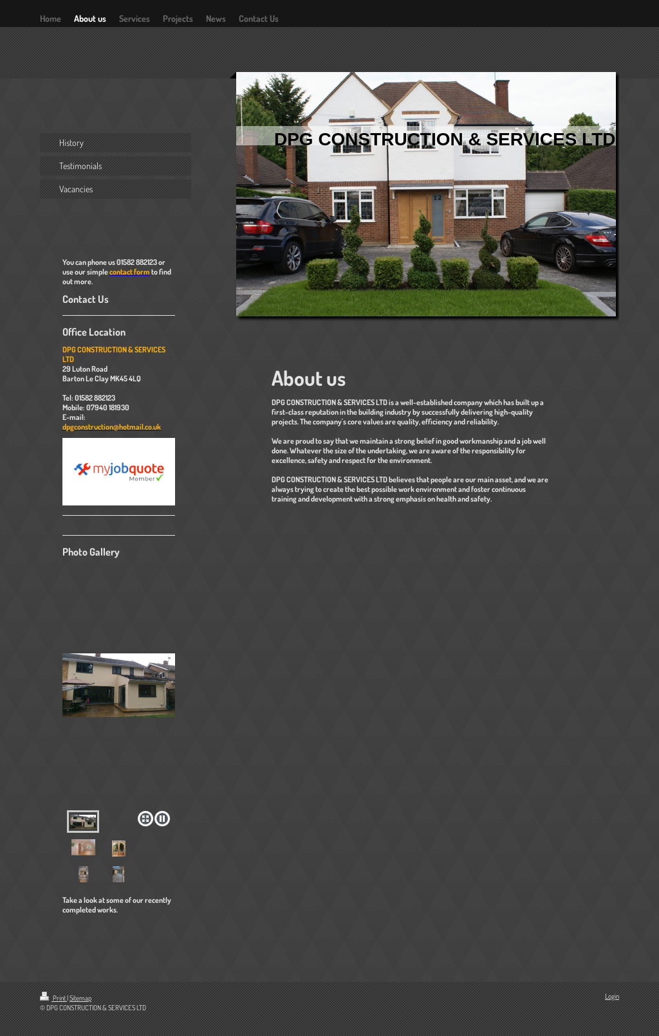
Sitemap (80, 998)
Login (612, 996)
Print (53, 998)
